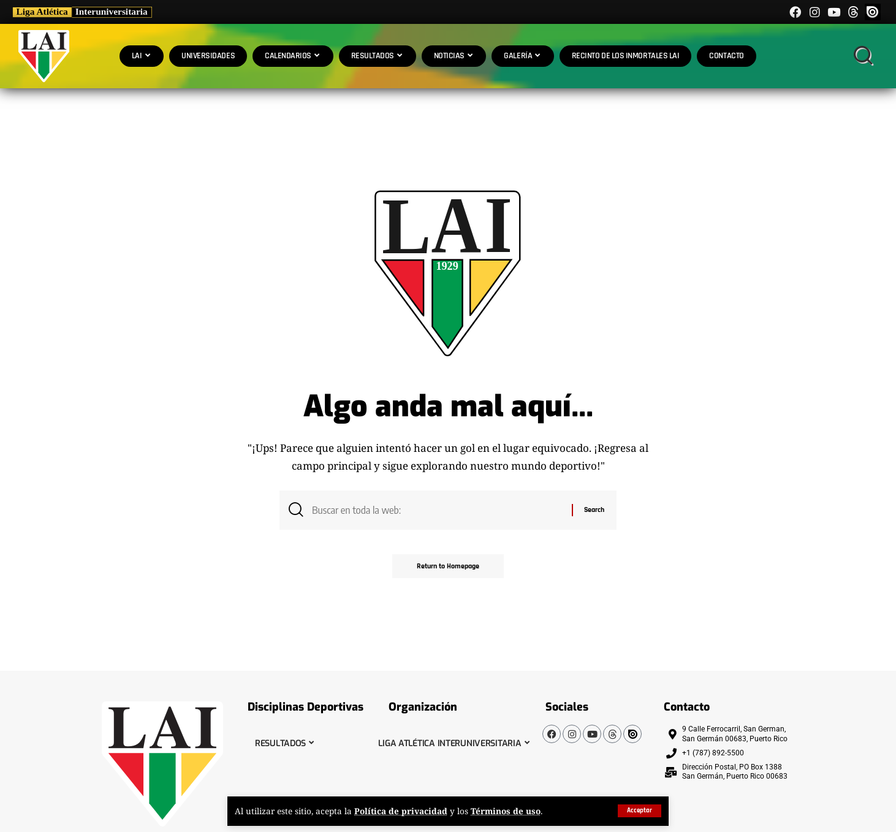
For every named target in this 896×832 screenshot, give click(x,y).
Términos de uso (506, 811)
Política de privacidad (401, 811)
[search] (862, 56)
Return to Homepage (448, 566)
